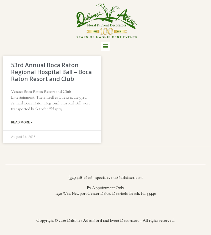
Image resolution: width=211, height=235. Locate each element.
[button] (105, 46)
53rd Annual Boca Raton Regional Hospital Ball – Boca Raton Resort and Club (51, 72)
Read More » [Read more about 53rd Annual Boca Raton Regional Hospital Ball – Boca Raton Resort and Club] (21, 122)
